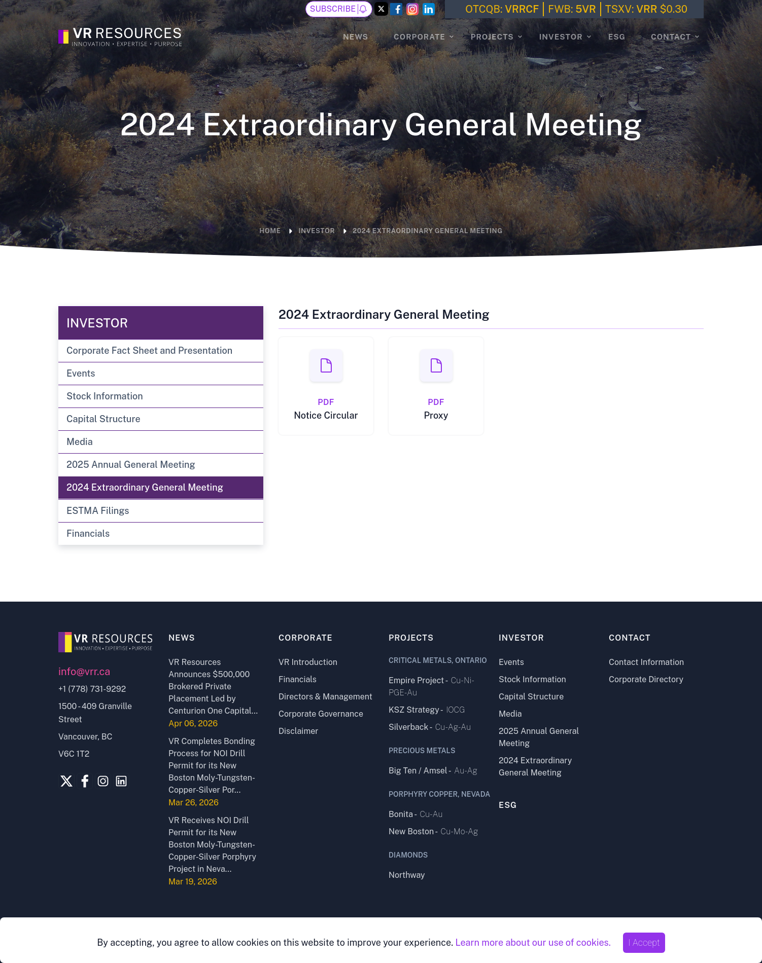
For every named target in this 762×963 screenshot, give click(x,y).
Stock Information (104, 396)
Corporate (419, 36)
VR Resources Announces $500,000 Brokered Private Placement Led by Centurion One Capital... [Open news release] (213, 686)
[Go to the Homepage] (121, 35)
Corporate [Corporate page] (306, 638)
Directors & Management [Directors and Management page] (325, 696)
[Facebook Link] (396, 9)
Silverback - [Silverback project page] (430, 727)
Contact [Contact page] (630, 638)
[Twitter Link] (381, 9)
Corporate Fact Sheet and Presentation (149, 350)
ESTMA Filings (97, 510)
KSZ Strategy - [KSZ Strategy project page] (427, 710)
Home (270, 231)
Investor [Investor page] (521, 638)
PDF (326, 402)
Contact (671, 36)
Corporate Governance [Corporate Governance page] (321, 714)
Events (80, 373)
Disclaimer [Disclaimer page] (299, 731)
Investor (561, 36)
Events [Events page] (511, 662)
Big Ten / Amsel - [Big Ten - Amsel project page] (433, 770)
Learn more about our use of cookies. (532, 942)
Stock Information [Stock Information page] (532, 679)
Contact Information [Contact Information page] (646, 662)
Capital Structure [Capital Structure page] (531, 696)
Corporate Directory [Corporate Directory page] (646, 679)
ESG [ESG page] (617, 36)
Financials (88, 533)
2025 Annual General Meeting (130, 464)
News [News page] (355, 36)
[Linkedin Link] (121, 781)
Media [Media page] (510, 714)
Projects (492, 36)
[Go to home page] (105, 642)
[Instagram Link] (412, 9)
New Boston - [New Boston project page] (433, 831)
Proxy (436, 415)
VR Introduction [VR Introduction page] (308, 662)
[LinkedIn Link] (429, 9)
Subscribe (339, 9)
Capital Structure (103, 419)
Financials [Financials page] (298, 679)
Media (79, 441)
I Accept (644, 942)
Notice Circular (326, 415)
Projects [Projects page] (411, 638)
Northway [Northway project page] (407, 875)
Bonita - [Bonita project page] (416, 814)
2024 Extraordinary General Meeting (144, 487)
